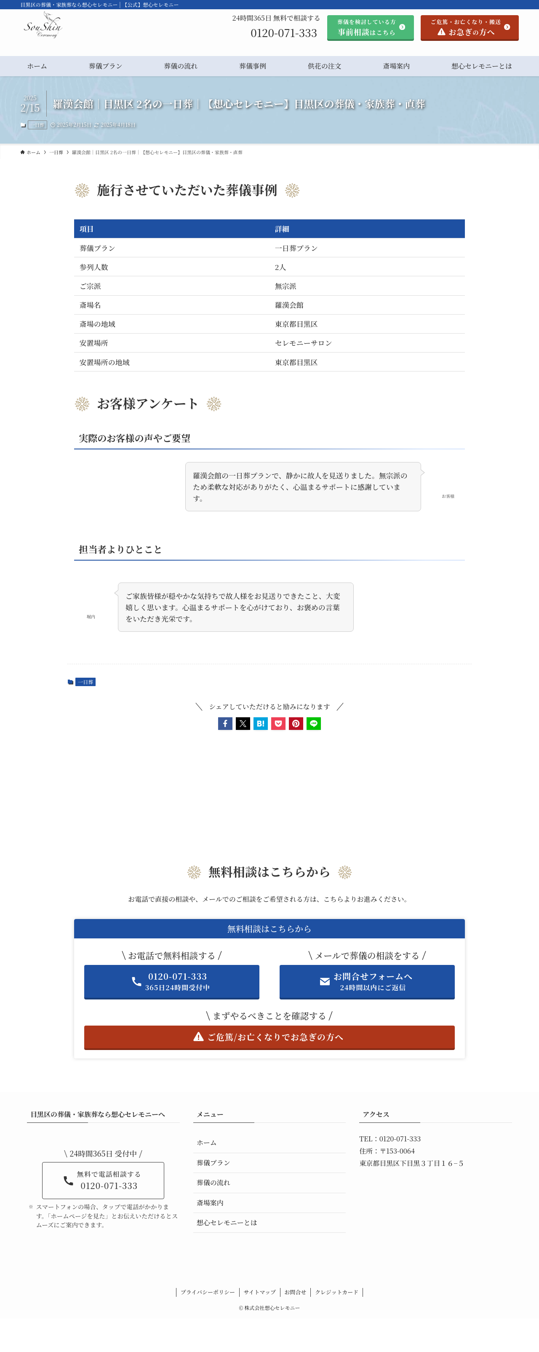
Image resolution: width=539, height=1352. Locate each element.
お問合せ (296, 1292)
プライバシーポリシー (208, 1292)
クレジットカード (336, 1292)
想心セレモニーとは (227, 1222)
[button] (225, 723)
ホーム (207, 1142)
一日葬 (37, 124)
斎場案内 (210, 1203)
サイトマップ (259, 1292)
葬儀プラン (213, 1163)
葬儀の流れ (213, 1182)
